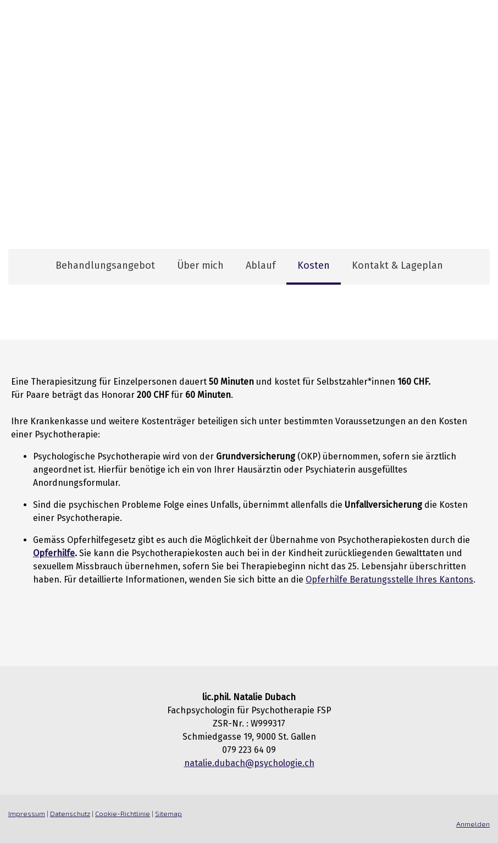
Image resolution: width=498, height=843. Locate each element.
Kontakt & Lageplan (397, 265)
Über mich (200, 265)
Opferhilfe (54, 553)
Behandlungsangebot (105, 265)
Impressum (26, 813)
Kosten (313, 265)
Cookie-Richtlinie (122, 813)
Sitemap (168, 813)
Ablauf (260, 265)
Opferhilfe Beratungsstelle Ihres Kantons (389, 579)
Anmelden (473, 823)
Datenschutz (70, 813)
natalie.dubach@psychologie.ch (249, 763)
